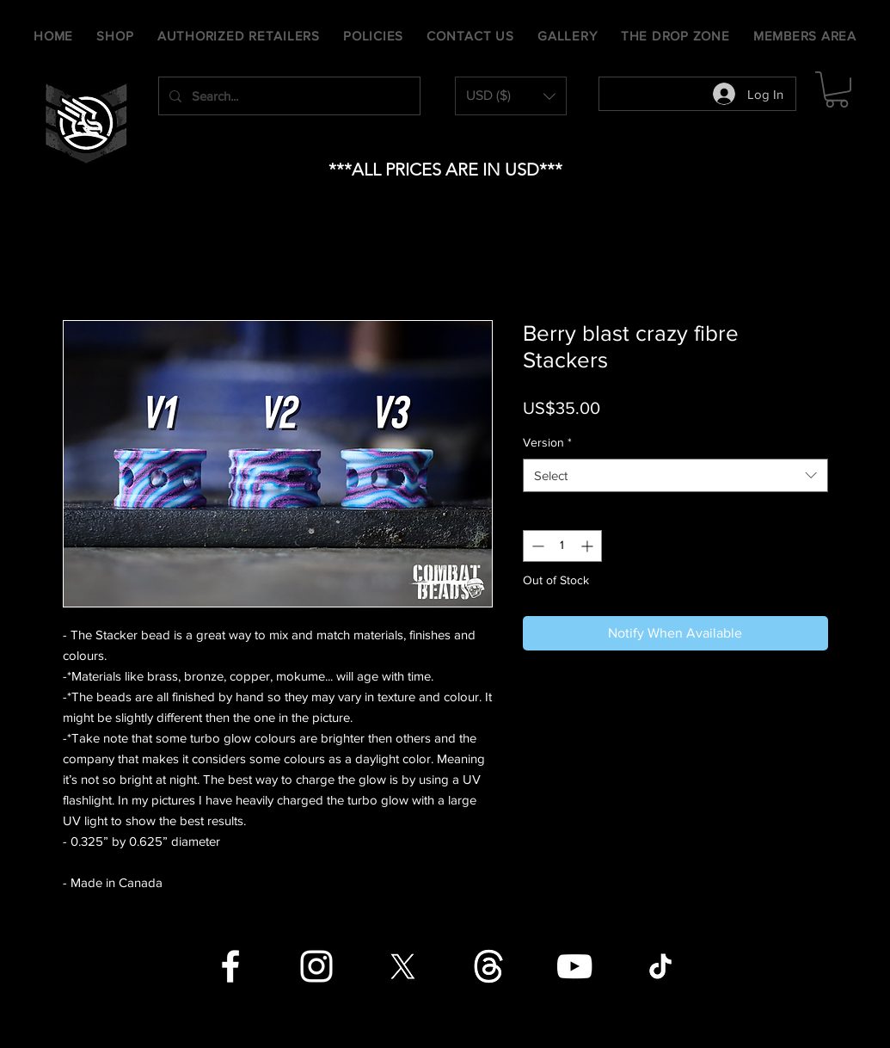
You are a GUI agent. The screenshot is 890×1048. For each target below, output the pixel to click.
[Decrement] (536, 546)
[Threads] (488, 966)
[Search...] (288, 95)
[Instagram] (316, 966)
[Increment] (588, 546)
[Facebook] (230, 966)
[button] (511, 96)
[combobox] (675, 475)
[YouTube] (574, 966)
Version (547, 442)
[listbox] (511, 96)
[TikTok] (660, 966)
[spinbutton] (562, 546)
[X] (402, 966)
